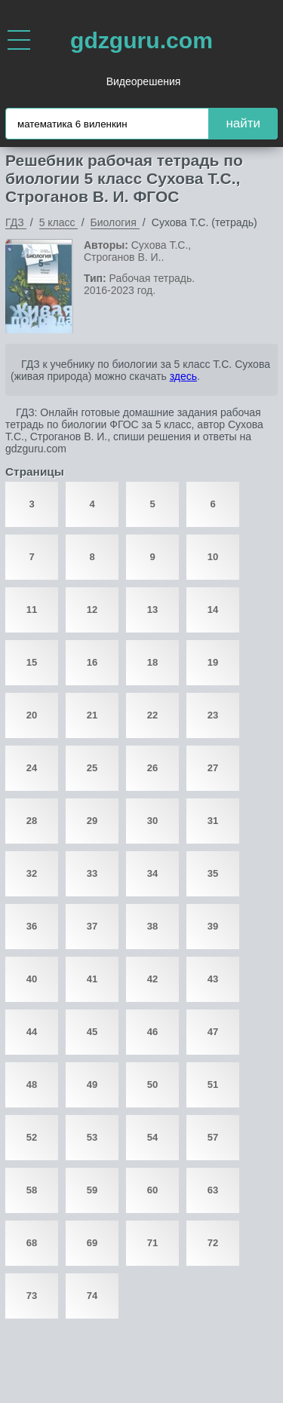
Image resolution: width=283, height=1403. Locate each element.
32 (31, 873)
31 (213, 820)
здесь (183, 376)
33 (92, 873)
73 (31, 1295)
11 (31, 609)
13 (152, 609)
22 (152, 715)
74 (92, 1295)
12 (92, 609)
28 (31, 820)
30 (152, 820)
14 (213, 609)
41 (92, 979)
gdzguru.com (141, 40)
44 (31, 1031)
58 (31, 1190)
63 (213, 1190)
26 (152, 767)
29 (92, 820)
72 (213, 1242)
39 (213, 926)
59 (92, 1190)
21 (92, 715)
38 (152, 926)
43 (213, 979)
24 (31, 767)
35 (213, 873)
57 (213, 1137)
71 (152, 1242)
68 (31, 1242)
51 (213, 1084)
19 (213, 662)
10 (213, 556)
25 (92, 767)
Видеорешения (143, 81)
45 (92, 1031)
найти (243, 123)
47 (213, 1031)
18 (152, 662)
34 (152, 873)
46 (152, 1031)
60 (152, 1190)
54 (152, 1137)
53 (92, 1137)
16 (92, 662)
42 (152, 979)
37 (92, 926)
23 (213, 715)
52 (31, 1137)
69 (92, 1242)
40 (31, 979)
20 (31, 715)
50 (152, 1084)
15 (31, 662)
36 (31, 926)
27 (213, 767)
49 (92, 1084)
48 (31, 1084)
